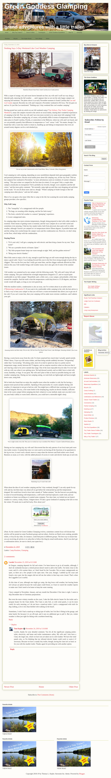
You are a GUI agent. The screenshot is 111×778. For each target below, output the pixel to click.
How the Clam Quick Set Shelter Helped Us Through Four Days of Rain (99, 235)
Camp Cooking (88, 390)
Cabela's (86, 307)
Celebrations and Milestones (92, 396)
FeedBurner (45, 525)
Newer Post (9, 687)
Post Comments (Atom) (45, 695)
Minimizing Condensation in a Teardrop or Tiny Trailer (99, 219)
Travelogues (41, 32)
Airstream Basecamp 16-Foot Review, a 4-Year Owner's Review (99, 265)
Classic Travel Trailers (90, 399)
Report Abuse (89, 316)
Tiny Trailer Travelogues (91, 433)
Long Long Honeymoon (91, 310)
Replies (14, 625)
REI (85, 304)
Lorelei (11, 562)
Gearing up (87, 409)
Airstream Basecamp (90, 378)
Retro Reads (88, 421)
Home (6, 32)
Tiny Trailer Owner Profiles (92, 430)
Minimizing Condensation (14, 289)
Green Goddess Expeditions (57, 32)
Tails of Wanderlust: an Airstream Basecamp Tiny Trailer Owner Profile (99, 205)
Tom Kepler (18, 629)
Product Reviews (89, 418)
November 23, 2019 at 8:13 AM (26, 562)
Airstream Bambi (89, 375)
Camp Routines (15, 550)
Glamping (79, 32)
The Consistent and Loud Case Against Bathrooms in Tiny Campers (98, 251)
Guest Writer (88, 415)
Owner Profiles (30, 32)
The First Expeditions (90, 427)
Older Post (73, 687)
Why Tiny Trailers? (17, 32)
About (47, 38)
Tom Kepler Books (26, 38)
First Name (88, 134)
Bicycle (16, 38)
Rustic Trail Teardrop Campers (93, 298)
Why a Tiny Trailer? (90, 436)
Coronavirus (87, 403)
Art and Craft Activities (90, 381)
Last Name (88, 140)
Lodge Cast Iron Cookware (92, 301)
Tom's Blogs (38, 38)
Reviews (7, 38)
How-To (71, 32)
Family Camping (89, 406)
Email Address (90, 129)
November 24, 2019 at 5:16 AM (37, 629)
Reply (11, 620)
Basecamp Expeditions (91, 384)
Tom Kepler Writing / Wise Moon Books (94, 287)
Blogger (82, 774)
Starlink (86, 424)
